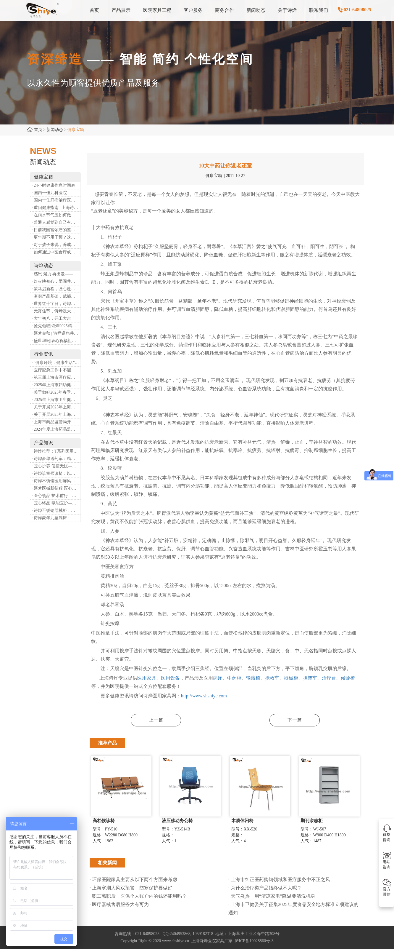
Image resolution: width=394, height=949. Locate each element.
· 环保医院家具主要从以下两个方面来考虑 (133, 879)
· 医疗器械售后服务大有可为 (119, 904)
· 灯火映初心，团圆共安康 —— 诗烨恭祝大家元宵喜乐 (56, 281)
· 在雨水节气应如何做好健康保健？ (56, 215)
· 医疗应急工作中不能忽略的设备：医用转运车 (56, 370)
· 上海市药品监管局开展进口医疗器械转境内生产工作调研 (56, 422)
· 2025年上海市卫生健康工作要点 (56, 399)
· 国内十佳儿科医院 (49, 193)
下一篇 (295, 720)
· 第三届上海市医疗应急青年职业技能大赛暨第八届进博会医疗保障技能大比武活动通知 (56, 377)
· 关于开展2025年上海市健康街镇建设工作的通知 (56, 407)
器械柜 (291, 677)
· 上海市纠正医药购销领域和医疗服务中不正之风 (279, 879)
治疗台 (329, 677)
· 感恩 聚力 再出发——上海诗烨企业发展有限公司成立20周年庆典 (56, 274)
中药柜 (234, 677)
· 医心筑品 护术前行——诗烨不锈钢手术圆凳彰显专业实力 (56, 495)
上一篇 (156, 720)
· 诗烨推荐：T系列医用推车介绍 (56, 451)
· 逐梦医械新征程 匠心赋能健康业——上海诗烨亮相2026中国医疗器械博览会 (56, 488)
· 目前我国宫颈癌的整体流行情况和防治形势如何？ (56, 230)
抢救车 (272, 677)
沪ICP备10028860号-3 (254, 941)
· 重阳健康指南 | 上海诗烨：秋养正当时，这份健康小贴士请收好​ (56, 207)
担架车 (310, 677)
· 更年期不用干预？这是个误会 (56, 237)
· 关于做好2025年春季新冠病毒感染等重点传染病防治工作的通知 (56, 392)
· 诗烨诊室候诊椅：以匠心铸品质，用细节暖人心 (56, 473)
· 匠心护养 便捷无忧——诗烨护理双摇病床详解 (56, 466)
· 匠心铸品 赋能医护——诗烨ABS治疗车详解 (56, 503)
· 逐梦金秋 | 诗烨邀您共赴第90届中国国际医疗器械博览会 (56, 333)
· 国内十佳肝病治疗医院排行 (56, 200)
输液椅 (253, 677)
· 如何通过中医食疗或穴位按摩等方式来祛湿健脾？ (56, 252)
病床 (217, 677)
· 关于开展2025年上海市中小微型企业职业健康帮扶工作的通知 (56, 414)
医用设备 (170, 677)
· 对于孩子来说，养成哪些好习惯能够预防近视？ (56, 244)
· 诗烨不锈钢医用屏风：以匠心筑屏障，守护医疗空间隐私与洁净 (56, 481)
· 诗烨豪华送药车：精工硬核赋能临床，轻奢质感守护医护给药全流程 (56, 458)
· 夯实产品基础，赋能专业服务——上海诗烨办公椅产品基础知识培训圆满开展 (56, 296)
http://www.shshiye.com (204, 695)
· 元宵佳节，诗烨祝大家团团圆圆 (56, 311)
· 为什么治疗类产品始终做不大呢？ (265, 887)
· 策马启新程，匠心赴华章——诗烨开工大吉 (56, 289)
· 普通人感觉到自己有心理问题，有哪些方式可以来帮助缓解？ (56, 222)
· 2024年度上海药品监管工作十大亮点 (56, 429)
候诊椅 (348, 677)
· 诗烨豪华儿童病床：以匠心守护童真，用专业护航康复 (56, 518)
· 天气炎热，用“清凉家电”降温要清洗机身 (271, 896)
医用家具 (146, 677)
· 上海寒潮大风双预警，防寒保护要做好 (131, 887)
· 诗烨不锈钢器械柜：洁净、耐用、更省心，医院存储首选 (56, 510)
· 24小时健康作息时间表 (53, 185)
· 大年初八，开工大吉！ (53, 318)
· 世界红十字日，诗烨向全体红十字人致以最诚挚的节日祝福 (56, 303)
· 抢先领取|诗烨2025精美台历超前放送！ (56, 326)
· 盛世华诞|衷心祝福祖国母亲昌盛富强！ (56, 340)
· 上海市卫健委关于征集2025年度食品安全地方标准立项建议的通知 (293, 908)
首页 (38, 129)
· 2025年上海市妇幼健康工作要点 (56, 385)
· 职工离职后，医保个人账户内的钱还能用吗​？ (138, 896)
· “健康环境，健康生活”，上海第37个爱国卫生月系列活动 (56, 362)
